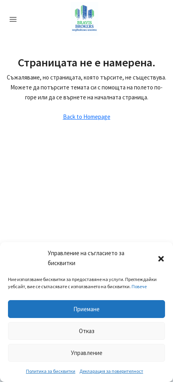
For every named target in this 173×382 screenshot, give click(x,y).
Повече (139, 286)
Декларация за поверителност (111, 371)
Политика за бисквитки (50, 371)
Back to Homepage (86, 116)
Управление (86, 353)
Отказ (86, 331)
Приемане (86, 309)
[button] (161, 258)
